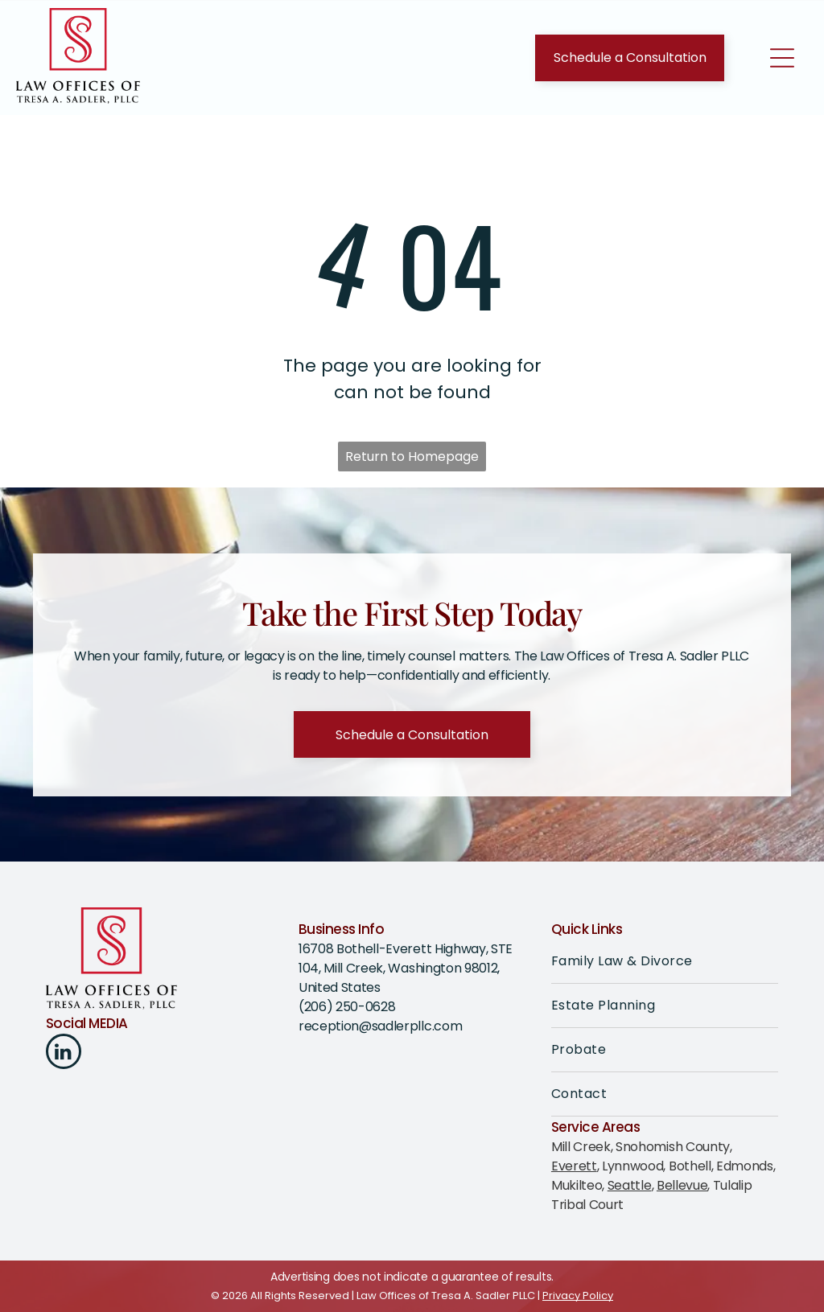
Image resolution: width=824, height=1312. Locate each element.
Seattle (630, 1185)
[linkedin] (63, 1053)
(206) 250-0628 (347, 1006)
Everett (574, 1166)
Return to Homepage (412, 456)
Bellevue (682, 1185)
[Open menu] (782, 58)
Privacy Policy (577, 1295)
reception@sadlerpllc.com (380, 1026)
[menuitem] (664, 962)
